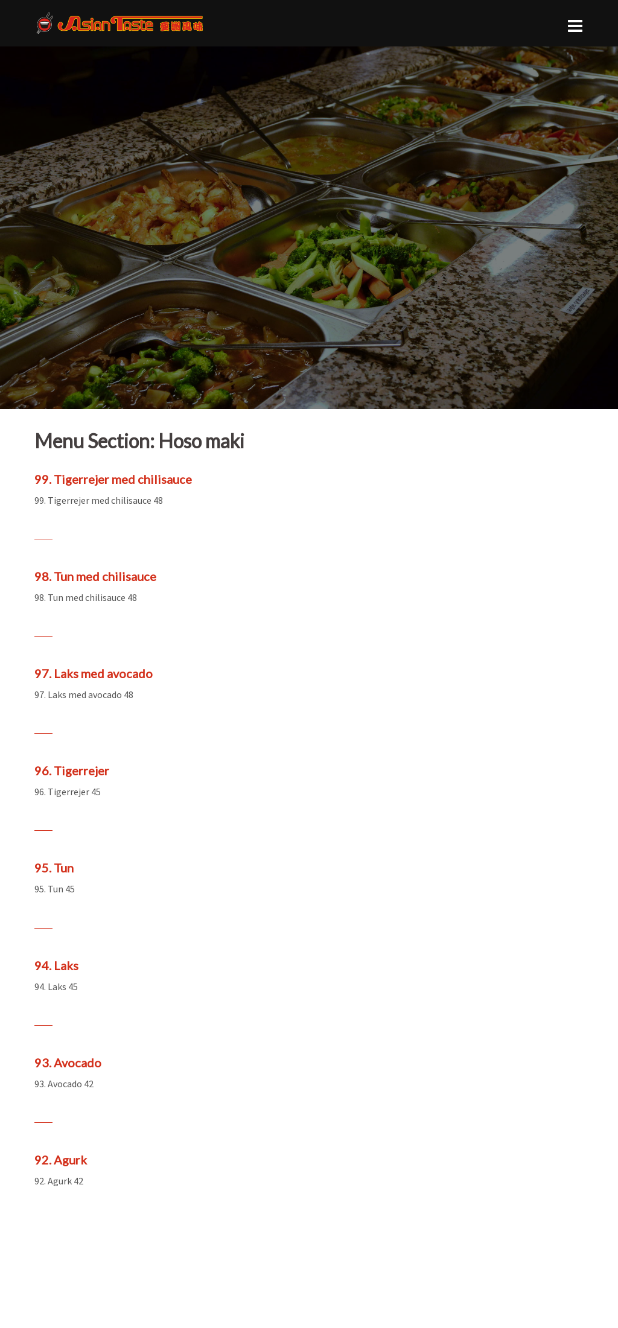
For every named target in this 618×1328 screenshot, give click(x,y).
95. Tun (54, 867)
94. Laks (56, 965)
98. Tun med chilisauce (95, 576)
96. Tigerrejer (71, 770)
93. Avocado (67, 1062)
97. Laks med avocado (93, 673)
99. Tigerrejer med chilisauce (113, 479)
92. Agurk (60, 1159)
